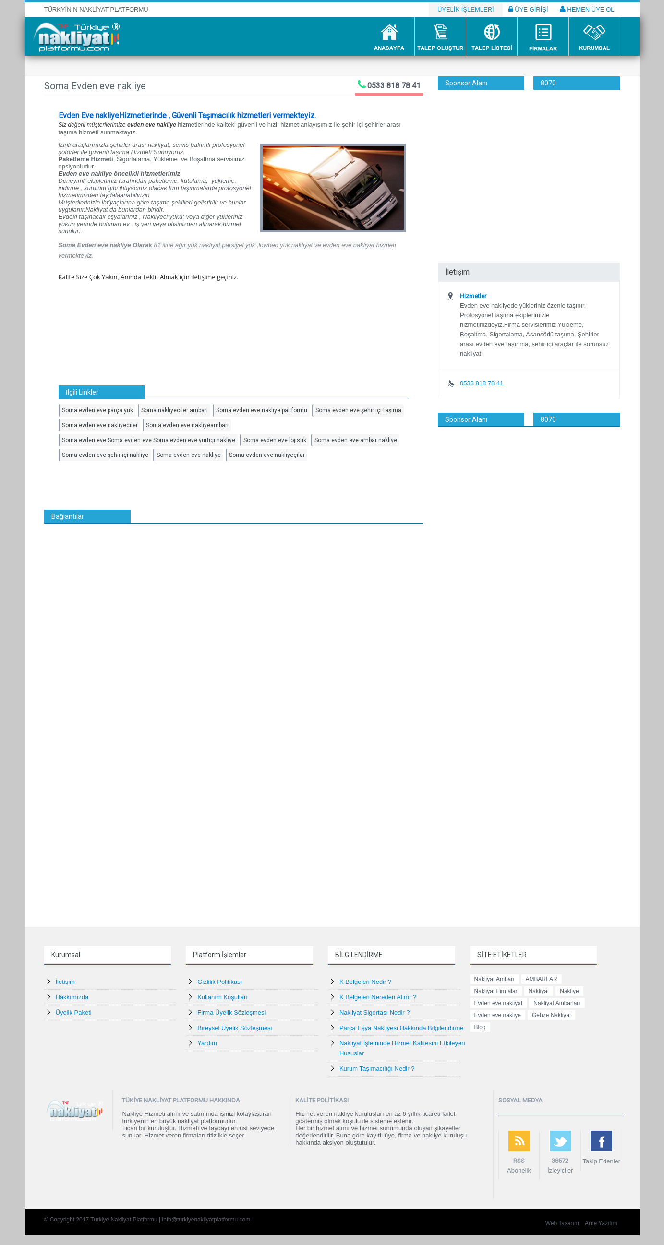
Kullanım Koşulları (222, 997)
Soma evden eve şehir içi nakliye (105, 455)
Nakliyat (539, 991)
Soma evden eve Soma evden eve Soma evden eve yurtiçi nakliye (148, 440)
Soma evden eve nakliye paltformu (261, 410)
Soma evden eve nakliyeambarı (187, 425)
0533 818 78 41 (394, 85)
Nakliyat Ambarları (556, 1003)
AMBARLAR (541, 979)
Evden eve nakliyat (498, 1003)
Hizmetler (473, 295)
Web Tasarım (562, 1223)
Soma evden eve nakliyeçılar (267, 455)
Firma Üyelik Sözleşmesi (231, 1012)
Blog (480, 1027)
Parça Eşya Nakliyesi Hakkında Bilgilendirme (401, 1027)
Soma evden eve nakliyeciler (100, 425)
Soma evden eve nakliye (189, 455)
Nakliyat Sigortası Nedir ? (374, 1012)
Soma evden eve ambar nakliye (355, 440)
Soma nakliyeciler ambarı (174, 410)
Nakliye (569, 991)
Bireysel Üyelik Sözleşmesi (234, 1027)
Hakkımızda (72, 997)
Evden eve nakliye (497, 1015)
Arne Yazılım (601, 1223)
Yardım (207, 1043)
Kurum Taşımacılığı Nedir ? (377, 1068)
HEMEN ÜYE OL (587, 9)
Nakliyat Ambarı (494, 979)
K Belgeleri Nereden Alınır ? (377, 997)
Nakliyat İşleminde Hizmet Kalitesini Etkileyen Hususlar (402, 1048)
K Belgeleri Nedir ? (365, 981)
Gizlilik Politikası (219, 981)
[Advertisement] (529, 162)
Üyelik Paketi (74, 1012)
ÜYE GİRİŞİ (528, 9)
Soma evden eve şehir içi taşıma (358, 410)
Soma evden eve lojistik (274, 440)
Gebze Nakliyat (551, 1015)
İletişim (65, 981)
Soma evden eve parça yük (97, 410)
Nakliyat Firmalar (496, 991)
